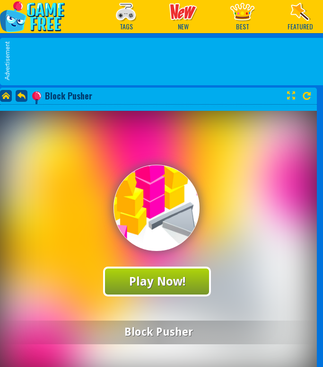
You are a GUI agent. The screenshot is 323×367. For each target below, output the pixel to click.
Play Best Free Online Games (37, 16)
